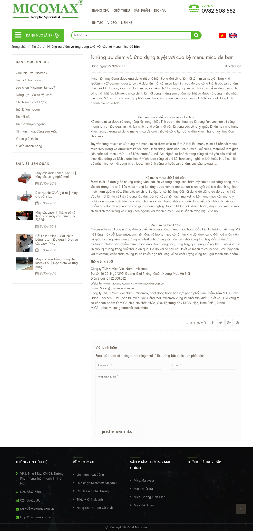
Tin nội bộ (22, 117)
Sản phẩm (142, 10)
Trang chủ (100, 10)
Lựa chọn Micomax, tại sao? (35, 87)
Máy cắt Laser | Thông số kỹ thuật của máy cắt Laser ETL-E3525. (55, 216)
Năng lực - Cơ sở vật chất (34, 95)
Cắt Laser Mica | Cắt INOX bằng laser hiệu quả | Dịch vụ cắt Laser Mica (56, 239)
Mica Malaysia (144, 480)
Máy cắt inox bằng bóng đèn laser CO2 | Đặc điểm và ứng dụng (56, 263)
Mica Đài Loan (144, 505)
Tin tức (97, 23)
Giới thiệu (122, 10)
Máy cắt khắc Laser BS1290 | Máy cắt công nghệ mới (55, 175)
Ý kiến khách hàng (29, 146)
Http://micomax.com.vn (36, 517)
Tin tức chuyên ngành (31, 124)
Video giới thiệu (27, 139)
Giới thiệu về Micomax (31, 73)
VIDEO (112, 23)
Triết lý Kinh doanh (28, 109)
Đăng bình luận (117, 432)
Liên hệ (126, 23)
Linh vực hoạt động (29, 80)
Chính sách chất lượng (31, 102)
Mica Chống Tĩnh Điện (149, 497)
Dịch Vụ (160, 10)
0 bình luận (233, 66)
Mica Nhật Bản (144, 489)
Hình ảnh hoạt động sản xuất (36, 131)
